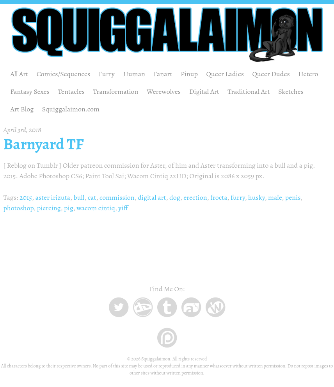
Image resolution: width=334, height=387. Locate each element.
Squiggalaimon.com (70, 109)
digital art (152, 197)
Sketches (291, 91)
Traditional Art (248, 91)
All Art (19, 74)
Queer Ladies (225, 74)
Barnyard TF (44, 144)
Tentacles (71, 91)
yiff (123, 208)
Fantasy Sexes (30, 91)
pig (68, 208)
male (275, 197)
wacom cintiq (95, 208)
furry (238, 197)
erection (195, 197)
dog (174, 197)
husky (256, 197)
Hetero (308, 74)
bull (79, 197)
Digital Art (204, 91)
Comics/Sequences (64, 74)
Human (134, 74)
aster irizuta (53, 197)
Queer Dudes (271, 74)
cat (92, 197)
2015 (26, 197)
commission (117, 197)
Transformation (115, 91)
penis (292, 197)
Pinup (189, 74)
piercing (49, 208)
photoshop (19, 208)
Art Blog (22, 109)
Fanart (163, 74)
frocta (218, 197)
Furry (107, 74)
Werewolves (164, 91)
